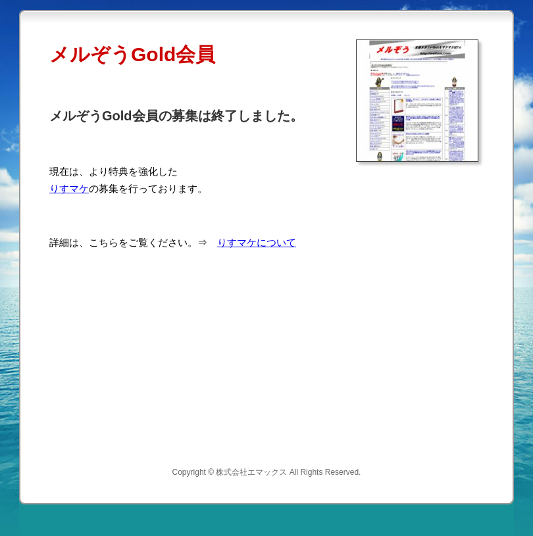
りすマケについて (256, 242)
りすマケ (69, 188)
